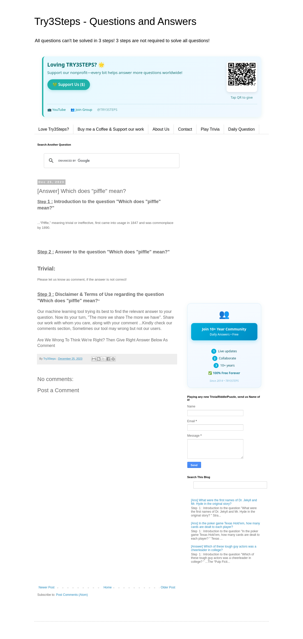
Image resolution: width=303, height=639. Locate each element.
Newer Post (47, 587)
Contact (185, 129)
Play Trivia (210, 129)
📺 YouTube (56, 109)
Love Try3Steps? (53, 129)
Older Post (168, 587)
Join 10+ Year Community (224, 331)
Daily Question (241, 129)
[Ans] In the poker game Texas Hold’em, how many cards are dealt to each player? (225, 525)
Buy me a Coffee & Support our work (111, 129)
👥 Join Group (81, 109)
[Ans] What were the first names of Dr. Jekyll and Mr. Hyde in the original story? (224, 502)
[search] (110, 161)
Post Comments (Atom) (72, 595)
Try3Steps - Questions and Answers (115, 21)
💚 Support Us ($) (68, 84)
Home (107, 587)
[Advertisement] (107, 543)
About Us (161, 129)
